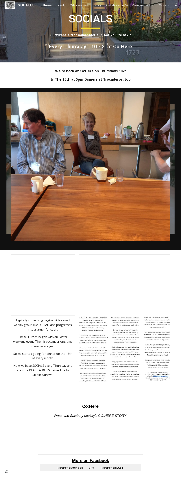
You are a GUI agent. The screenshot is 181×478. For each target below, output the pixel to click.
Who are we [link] (78, 5)
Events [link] (61, 5)
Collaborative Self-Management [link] (128, 5)
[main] (90, 24)
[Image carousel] (90, 169)
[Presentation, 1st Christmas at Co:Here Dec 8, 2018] (43, 284)
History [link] (96, 5)
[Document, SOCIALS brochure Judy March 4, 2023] (124, 282)
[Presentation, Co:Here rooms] (90, 438)
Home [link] (47, 5)
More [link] (162, 5)
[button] (176, 5)
